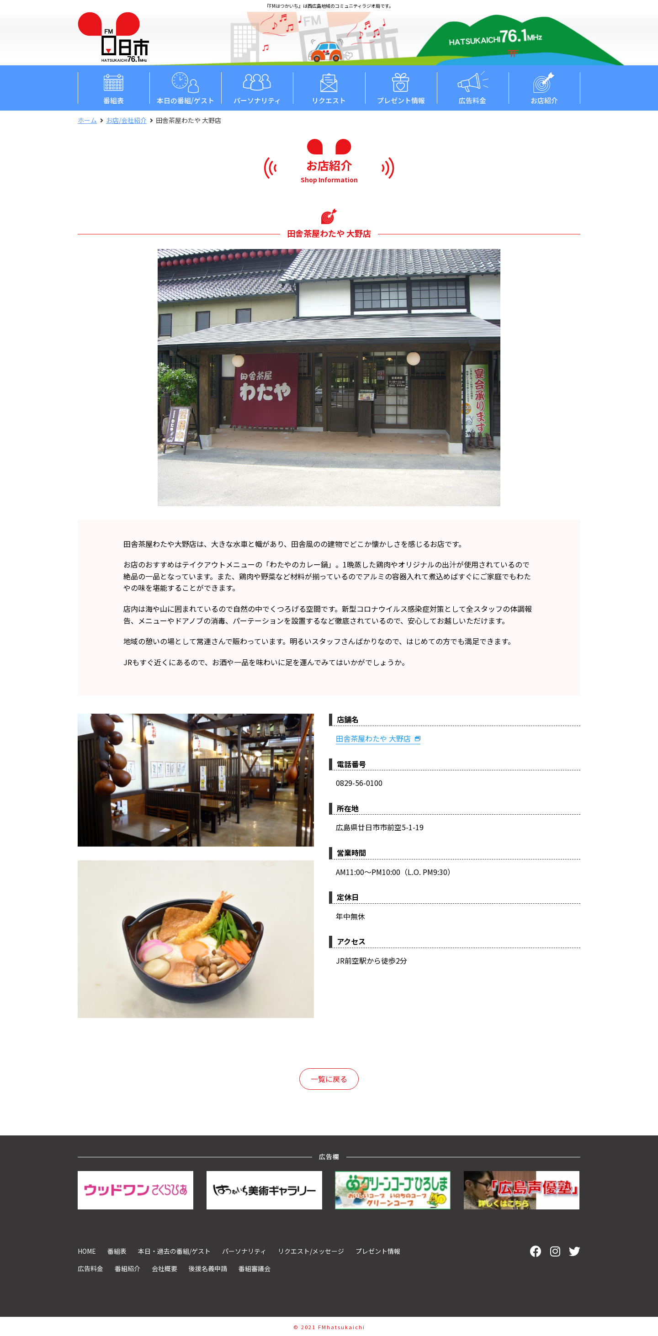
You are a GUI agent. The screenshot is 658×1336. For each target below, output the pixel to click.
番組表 (113, 87)
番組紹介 (127, 1268)
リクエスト (328, 87)
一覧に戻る (329, 1078)
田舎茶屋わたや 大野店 (378, 738)
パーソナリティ (257, 87)
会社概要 (164, 1268)
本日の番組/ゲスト (185, 87)
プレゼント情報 (401, 87)
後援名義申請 (208, 1268)
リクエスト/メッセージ (311, 1251)
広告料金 (472, 87)
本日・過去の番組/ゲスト (174, 1251)
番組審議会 (255, 1268)
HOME (87, 1251)
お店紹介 (544, 87)
